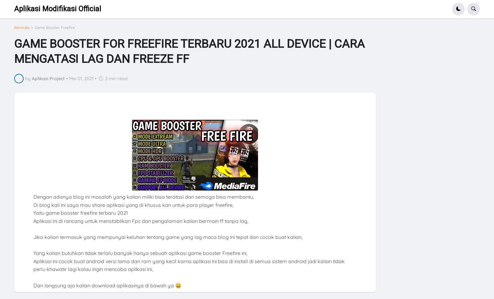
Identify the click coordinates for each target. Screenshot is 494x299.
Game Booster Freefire (55, 28)
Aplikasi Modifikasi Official (57, 9)
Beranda (21, 28)
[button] (458, 9)
